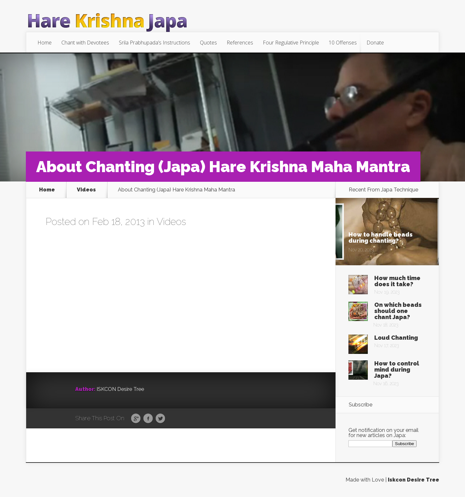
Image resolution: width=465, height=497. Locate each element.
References (240, 42)
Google (136, 419)
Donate (375, 42)
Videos (86, 189)
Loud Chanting (396, 337)
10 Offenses (343, 42)
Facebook (148, 419)
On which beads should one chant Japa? (398, 310)
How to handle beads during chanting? (380, 237)
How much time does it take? (397, 281)
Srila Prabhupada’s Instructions (154, 42)
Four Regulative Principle (291, 42)
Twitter (160, 419)
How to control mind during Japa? (396, 369)
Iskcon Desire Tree (413, 480)
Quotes (208, 42)
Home (44, 42)
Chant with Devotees (85, 42)
